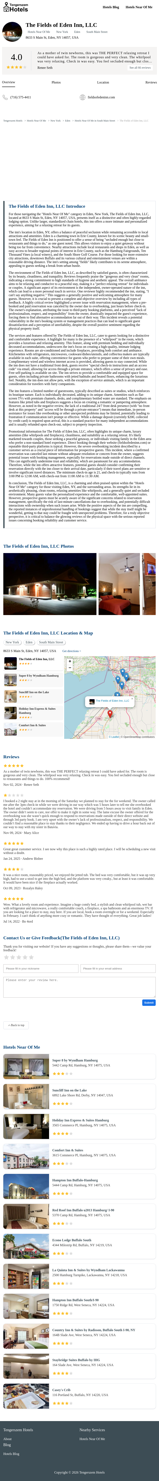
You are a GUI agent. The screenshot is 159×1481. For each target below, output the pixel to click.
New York (62, 31)
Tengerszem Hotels (12, 120)
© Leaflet (114, 737)
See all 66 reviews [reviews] (140, 67)
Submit (149, 1002)
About (7, 1439)
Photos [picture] (56, 82)
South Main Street (96, 31)
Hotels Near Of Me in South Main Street (95, 120)
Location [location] (103, 82)
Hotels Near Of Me (139, 7)
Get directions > (71, 651)
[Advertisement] (79, 157)
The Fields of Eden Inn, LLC (134, 120)
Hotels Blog (111, 7)
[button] (110, 714)
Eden (77, 31)
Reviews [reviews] (151, 82)
